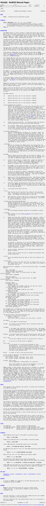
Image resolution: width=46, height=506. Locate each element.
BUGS (1, 493)
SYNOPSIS (2, 20)
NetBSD (19, 504)
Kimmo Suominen (25, 504)
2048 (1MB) (30, 116)
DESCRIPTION (3, 30)
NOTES (1, 384)
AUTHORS (2, 485)
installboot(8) (7, 381)
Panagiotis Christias (40, 504)
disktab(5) (27, 214)
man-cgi (34, 504)
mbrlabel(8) (13, 54)
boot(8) (12, 474)
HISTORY (2, 478)
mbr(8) (28, 129)
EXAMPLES (2, 432)
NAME (1, 14)
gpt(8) (13, 80)
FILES (1, 423)
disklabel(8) (18, 474)
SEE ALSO (2, 471)
